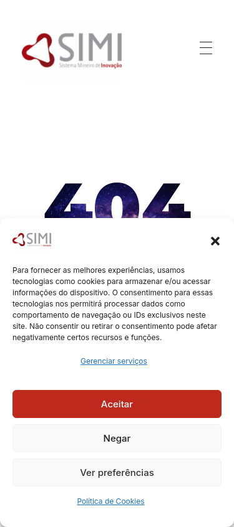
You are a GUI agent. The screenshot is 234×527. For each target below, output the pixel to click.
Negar (117, 438)
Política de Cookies (110, 501)
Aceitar (117, 404)
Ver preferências (117, 472)
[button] (215, 240)
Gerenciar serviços (113, 361)
